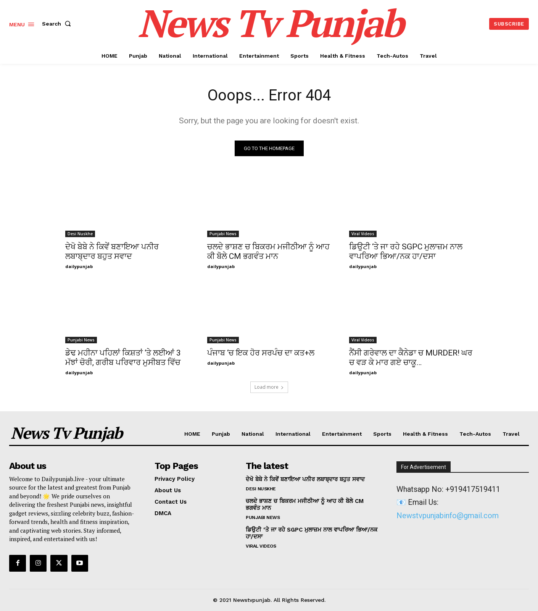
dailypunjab (79, 266)
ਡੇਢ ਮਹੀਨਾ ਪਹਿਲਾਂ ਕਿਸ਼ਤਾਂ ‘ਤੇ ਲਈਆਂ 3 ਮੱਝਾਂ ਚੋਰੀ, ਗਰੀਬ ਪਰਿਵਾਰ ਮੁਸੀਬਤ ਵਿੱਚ (123, 357)
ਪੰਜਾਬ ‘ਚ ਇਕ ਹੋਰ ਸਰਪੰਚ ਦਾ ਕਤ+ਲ (260, 352)
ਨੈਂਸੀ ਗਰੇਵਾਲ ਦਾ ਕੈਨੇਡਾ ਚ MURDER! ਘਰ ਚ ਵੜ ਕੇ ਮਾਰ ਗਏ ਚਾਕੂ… (410, 357)
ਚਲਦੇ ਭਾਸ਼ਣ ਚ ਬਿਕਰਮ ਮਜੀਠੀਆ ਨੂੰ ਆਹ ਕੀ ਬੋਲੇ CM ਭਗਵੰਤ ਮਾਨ (268, 251)
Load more (269, 387)
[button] (58, 24)
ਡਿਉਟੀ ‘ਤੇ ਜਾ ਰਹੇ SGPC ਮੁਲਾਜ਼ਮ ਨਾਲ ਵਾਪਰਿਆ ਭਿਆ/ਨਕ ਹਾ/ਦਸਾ (405, 251)
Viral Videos (362, 233)
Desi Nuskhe (80, 233)
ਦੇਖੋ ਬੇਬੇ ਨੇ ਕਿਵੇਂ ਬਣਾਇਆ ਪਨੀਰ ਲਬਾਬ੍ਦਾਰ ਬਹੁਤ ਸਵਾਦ (112, 251)
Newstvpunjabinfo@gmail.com (447, 515)
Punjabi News (223, 233)
